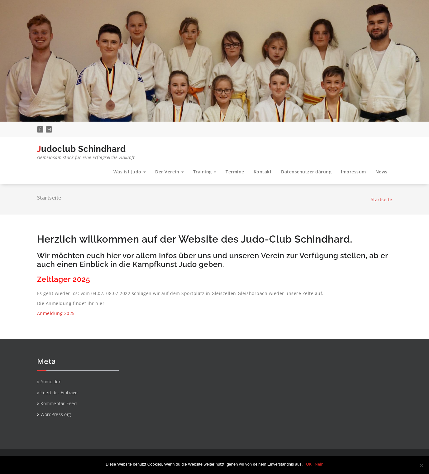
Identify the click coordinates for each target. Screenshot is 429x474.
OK (309, 464)
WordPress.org (56, 414)
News (381, 172)
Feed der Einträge (59, 392)
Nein (319, 464)
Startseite (381, 199)
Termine (235, 172)
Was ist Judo (129, 172)
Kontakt (263, 172)
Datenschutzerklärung (306, 172)
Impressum (353, 172)
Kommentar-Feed (59, 403)
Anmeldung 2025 (56, 313)
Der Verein (169, 172)
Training (205, 172)
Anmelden (51, 382)
